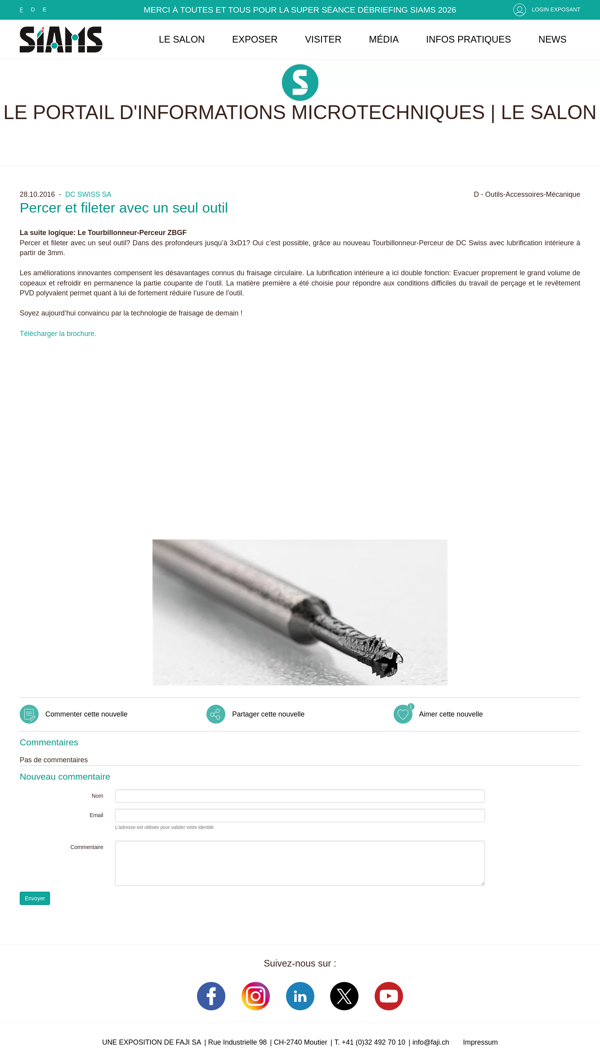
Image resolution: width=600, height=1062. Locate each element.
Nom (97, 796)
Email (96, 815)
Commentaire (87, 847)
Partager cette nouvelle (268, 714)
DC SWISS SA (88, 194)
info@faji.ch (431, 1042)
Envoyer (35, 898)
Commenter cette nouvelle (86, 714)
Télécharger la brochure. (58, 334)
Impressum (480, 1042)
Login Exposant (556, 9)
